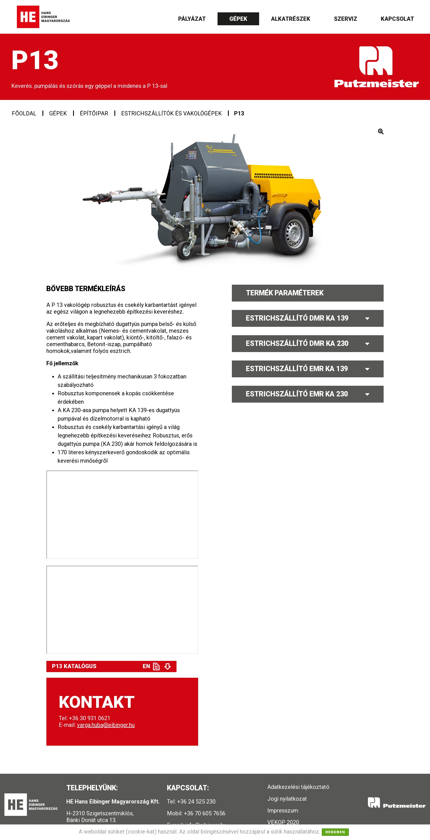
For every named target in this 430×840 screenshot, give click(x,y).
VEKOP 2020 (283, 822)
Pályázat (192, 18)
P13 (239, 113)
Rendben (335, 832)
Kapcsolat (397, 18)
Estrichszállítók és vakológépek (171, 113)
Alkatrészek (290, 18)
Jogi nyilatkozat (287, 798)
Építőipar (94, 113)
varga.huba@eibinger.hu (106, 725)
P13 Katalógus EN (101, 666)
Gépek (238, 18)
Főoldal (24, 113)
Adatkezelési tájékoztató (298, 787)
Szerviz (345, 18)
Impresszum (282, 810)
